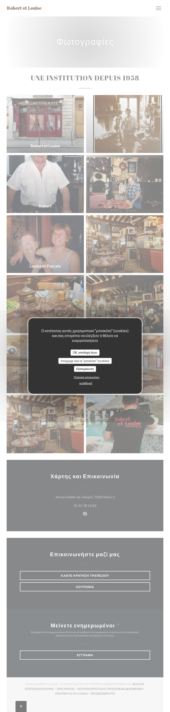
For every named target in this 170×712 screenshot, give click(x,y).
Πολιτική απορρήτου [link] (86, 377)
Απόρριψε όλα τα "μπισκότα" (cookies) (85, 360)
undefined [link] (85, 383)
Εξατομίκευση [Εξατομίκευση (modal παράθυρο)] (85, 369)
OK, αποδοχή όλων (85, 352)
